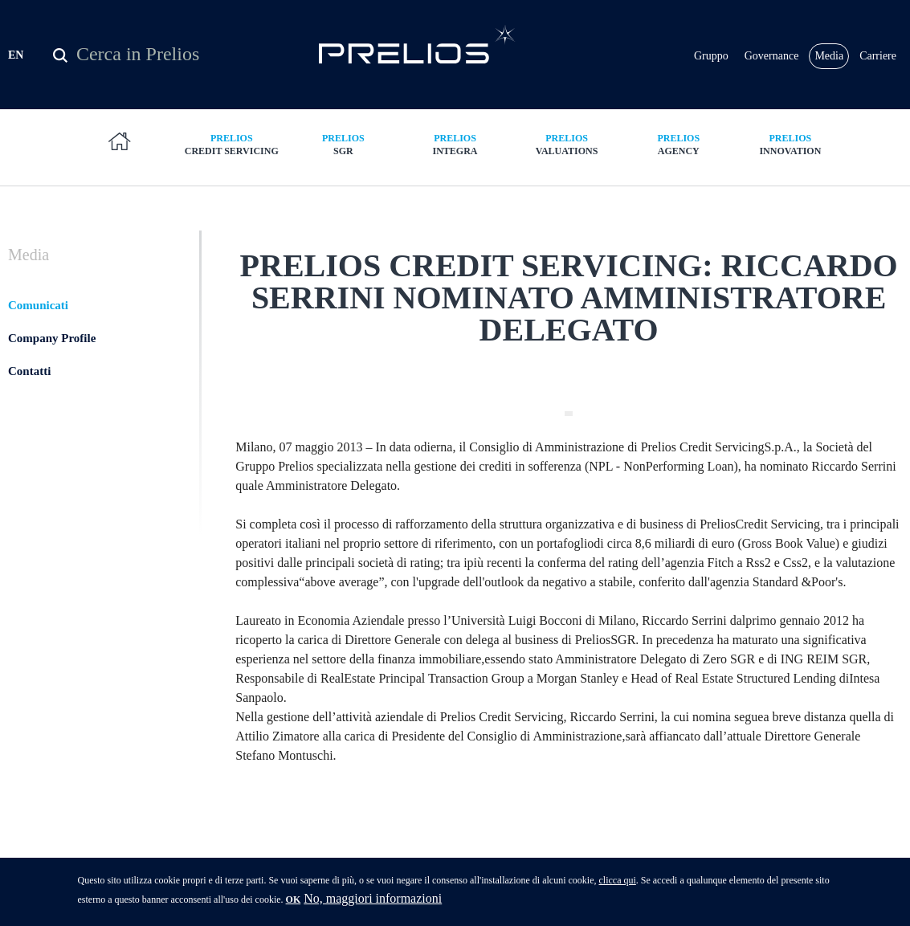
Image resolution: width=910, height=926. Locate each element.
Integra (455, 144)
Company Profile (52, 338)
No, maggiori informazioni (373, 902)
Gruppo (711, 56)
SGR (343, 144)
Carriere (877, 56)
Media (828, 56)
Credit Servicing (232, 144)
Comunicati (38, 305)
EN (15, 55)
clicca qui (616, 884)
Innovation (790, 144)
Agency (678, 144)
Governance (772, 56)
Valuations (566, 144)
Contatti (29, 371)
